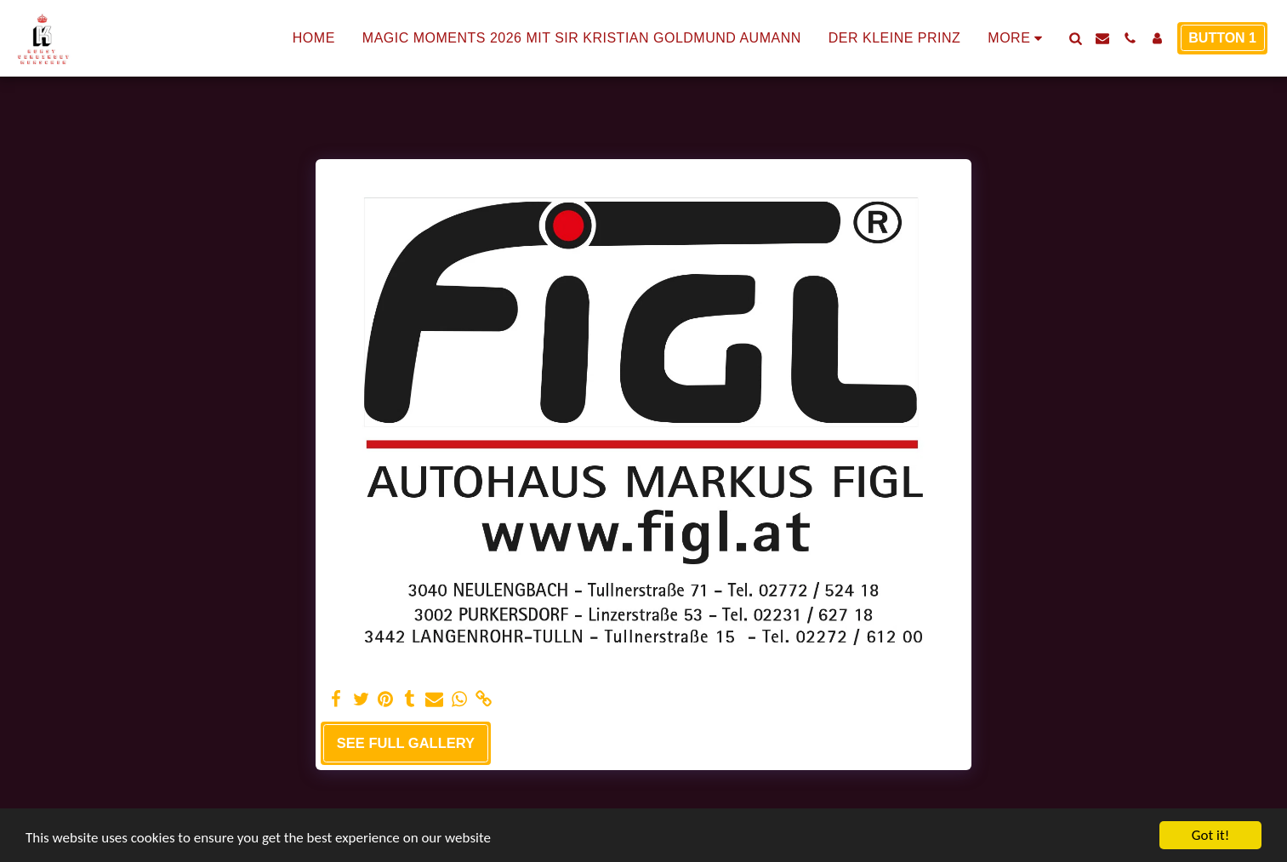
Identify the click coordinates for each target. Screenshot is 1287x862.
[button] (1075, 38)
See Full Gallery (406, 743)
